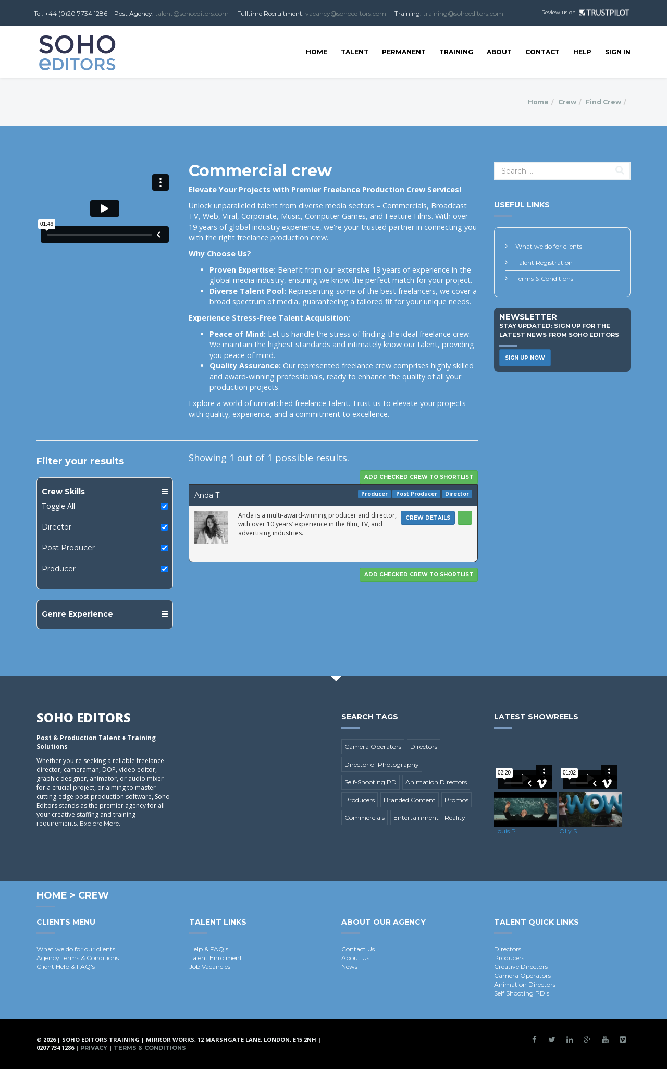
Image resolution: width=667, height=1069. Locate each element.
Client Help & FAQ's (65, 966)
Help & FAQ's (208, 949)
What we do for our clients (75, 949)
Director (56, 527)
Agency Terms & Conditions (77, 958)
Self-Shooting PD (370, 782)
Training (456, 52)
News (349, 966)
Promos (456, 800)
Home (316, 52)
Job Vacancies (209, 966)
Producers (359, 800)
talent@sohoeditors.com (192, 13)
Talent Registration (544, 262)
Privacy (93, 1047)
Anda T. (207, 495)
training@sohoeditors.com (463, 13)
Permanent (404, 52)
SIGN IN (618, 52)
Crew (567, 102)
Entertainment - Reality (429, 817)
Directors (423, 747)
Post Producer (68, 547)
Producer (59, 568)
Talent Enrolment (215, 958)
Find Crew (603, 102)
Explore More (99, 823)
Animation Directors (436, 782)
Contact (542, 52)
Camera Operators (372, 747)
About (499, 52)
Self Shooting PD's (521, 993)
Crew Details (427, 517)
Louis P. (505, 831)
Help (582, 52)
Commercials (364, 817)
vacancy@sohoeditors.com (345, 13)
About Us (355, 958)
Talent (354, 52)
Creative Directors (521, 966)
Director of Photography (381, 764)
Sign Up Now (525, 357)
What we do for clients (548, 246)
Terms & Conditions (544, 278)
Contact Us (358, 949)
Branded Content (410, 800)
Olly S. (568, 831)
